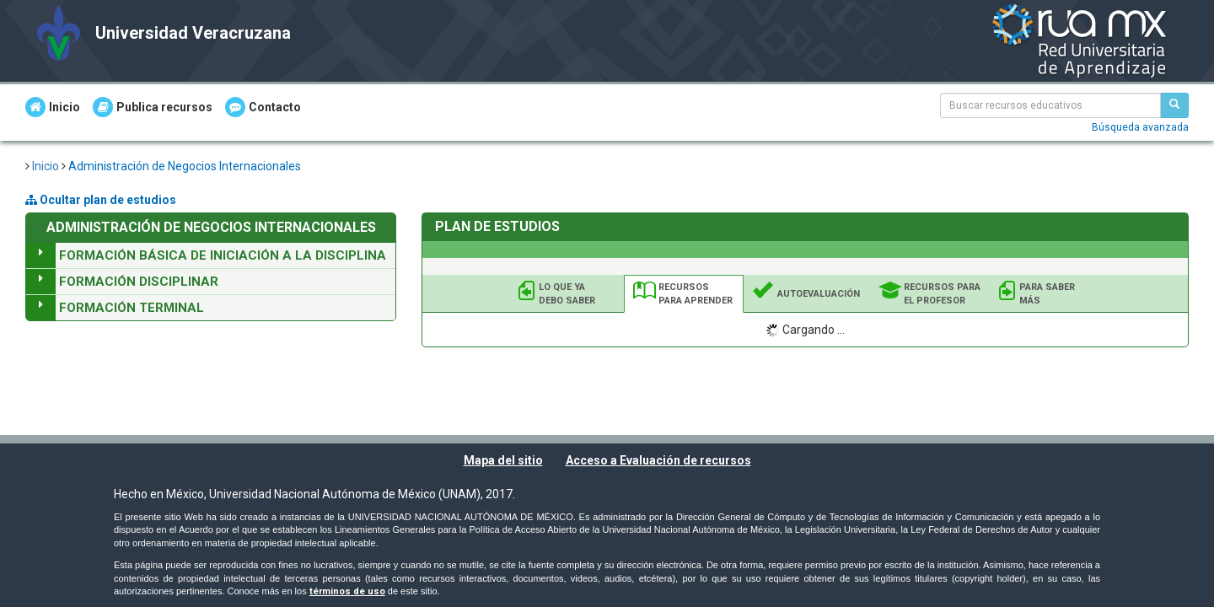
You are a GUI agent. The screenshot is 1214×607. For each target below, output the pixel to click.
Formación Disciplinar (138, 281)
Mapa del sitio (503, 460)
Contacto (263, 107)
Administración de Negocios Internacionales (184, 166)
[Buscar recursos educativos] (1174, 105)
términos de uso (347, 591)
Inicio (52, 107)
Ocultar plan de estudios (100, 200)
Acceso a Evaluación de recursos (658, 460)
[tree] (210, 281)
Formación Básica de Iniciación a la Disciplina (222, 255)
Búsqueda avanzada (1140, 127)
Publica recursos (152, 107)
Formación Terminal (131, 307)
